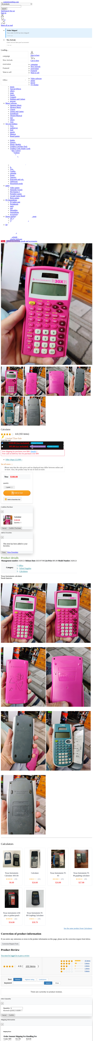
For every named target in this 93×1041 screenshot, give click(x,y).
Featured (6, 68)
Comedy (13, 97)
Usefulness (42, 979)
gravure (13, 101)
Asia (11, 122)
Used (31, 447)
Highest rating (29, 979)
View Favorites (12, 552)
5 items (87, 963)
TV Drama (34, 85)
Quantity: (6, 1008)
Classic (12, 109)
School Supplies (25, 568)
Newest (17, 979)
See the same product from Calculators (78, 928)
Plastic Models (15, 144)
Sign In (3, 13)
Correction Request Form (10, 944)
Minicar (13, 134)
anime (33, 81)
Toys (12, 126)
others (12, 91)
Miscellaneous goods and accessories (23, 241)
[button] (46, 22)
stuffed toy (14, 128)
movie (33, 83)
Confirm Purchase (15, 528)
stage (12, 93)
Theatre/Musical (16, 116)
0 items (87, 971)
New (23, 443)
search (4, 9)
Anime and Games (17, 111)
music (12, 87)
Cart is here (35, 61)
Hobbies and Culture (17, 99)
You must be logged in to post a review (15, 956)
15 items (87, 961)
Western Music (15, 107)
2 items (87, 966)
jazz (11, 118)
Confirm (11, 1015)
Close (4, 552)
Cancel (4, 528)
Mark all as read (7, 25)
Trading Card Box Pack (18, 146)
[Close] (2, 512)
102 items (31, 966)
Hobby (12, 140)
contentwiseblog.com (11, 2)
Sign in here (35, 55)
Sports (12, 95)
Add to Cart (17, 492)
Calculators (23, 571)
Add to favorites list (12, 499)
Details (33, 451)
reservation (7, 64)
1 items (87, 968)
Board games (15, 136)
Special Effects (15, 89)
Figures (13, 142)
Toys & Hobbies (11, 124)
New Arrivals (8, 60)
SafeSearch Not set (8, 11)
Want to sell (7, 72)
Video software (36, 79)
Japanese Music (16, 105)
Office (5, 80)
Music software (11, 103)
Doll (11, 130)
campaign (6, 56)
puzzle (12, 132)
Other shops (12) (13, 460)
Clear (57, 983)
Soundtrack (14, 114)
